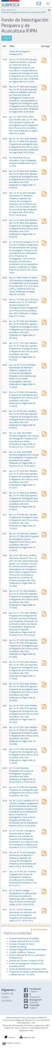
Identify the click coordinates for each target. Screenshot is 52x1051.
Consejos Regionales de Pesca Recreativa (28, 949)
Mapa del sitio (29, 1037)
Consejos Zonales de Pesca (21, 944)
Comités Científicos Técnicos (22, 952)
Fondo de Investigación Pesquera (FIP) (19, 53)
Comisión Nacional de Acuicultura (24, 938)
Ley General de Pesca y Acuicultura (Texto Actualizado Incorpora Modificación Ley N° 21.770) (23, 161)
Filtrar (6, 38)
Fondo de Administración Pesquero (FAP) (27, 969)
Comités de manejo (18, 946)
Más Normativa (39, 929)
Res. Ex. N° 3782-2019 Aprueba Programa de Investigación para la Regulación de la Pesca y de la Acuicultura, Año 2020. (23, 791)
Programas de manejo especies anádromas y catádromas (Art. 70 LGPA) (28, 973)
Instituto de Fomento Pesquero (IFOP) (26, 960)
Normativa (11, 10)
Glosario (11, 1037)
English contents (13, 1043)
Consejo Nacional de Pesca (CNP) (24, 941)
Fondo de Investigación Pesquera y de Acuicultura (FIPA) (23, 12)
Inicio (3, 10)
